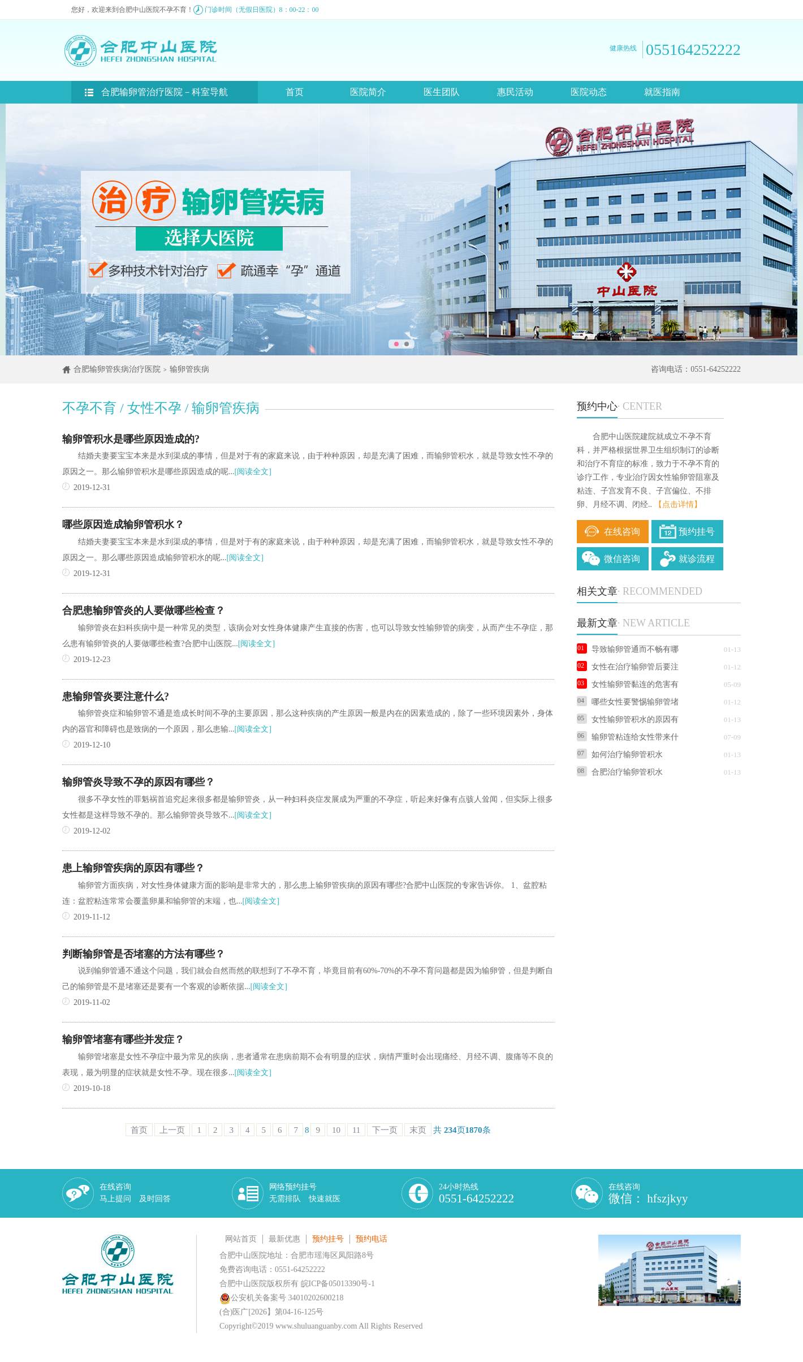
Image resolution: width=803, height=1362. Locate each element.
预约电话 (371, 1239)
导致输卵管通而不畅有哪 (628, 649)
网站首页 (241, 1239)
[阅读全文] (253, 471)
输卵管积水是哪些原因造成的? (131, 439)
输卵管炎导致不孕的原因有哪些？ (138, 782)
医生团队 (442, 92)
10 (336, 1130)
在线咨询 (622, 531)
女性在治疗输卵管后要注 (628, 667)
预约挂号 (697, 531)
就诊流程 (697, 559)
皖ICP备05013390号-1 (338, 1283)
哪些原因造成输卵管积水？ (123, 524)
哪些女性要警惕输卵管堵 (628, 702)
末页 (417, 1130)
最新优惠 (284, 1239)
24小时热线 (476, 1194)
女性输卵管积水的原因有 (628, 719)
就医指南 (662, 92)
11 (356, 1130)
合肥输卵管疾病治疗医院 (117, 369)
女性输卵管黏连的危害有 (628, 684)
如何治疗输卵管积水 (620, 754)
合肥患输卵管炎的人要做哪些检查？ (143, 610)
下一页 (385, 1130)
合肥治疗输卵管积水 (620, 772)
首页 (295, 92)
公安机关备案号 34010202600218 (281, 1298)
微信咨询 (622, 559)
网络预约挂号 (304, 1193)
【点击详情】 (678, 504)
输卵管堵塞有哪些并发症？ (123, 1039)
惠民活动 (515, 92)
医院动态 (589, 92)
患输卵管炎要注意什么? (115, 696)
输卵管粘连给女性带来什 (628, 737)
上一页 (172, 1130)
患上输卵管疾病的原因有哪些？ (133, 868)
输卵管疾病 (189, 369)
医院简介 (368, 92)
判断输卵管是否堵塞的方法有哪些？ (143, 954)
